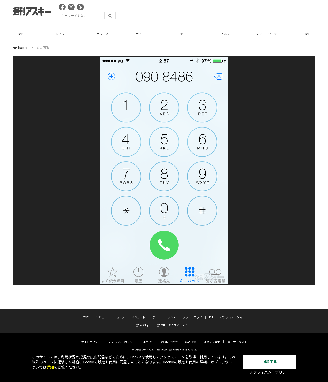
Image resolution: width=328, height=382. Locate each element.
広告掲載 (190, 338)
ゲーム (184, 34)
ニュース (102, 34)
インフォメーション (232, 314)
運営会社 (148, 338)
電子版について (237, 338)
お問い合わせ (169, 338)
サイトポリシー (90, 338)
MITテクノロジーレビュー (174, 321)
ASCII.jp (143, 321)
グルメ (225, 34)
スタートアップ (266, 34)
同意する (269, 362)
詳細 (50, 367)
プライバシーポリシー (121, 338)
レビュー (61, 34)
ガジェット (143, 34)
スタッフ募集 (212, 338)
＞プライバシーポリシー (270, 372)
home (20, 47)
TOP (20, 34)
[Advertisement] (232, 12)
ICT (307, 34)
